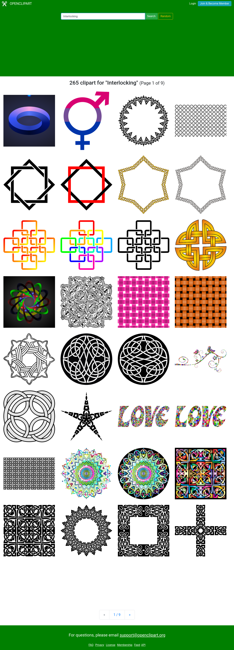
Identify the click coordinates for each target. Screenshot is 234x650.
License (110, 645)
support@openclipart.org (142, 635)
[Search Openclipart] (103, 16)
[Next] (130, 615)
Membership (124, 645)
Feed (137, 645)
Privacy (99, 645)
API (143, 645)
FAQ (90, 645)
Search (151, 16)
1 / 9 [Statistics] (117, 615)
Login (192, 3)
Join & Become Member (214, 3)
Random (165, 16)
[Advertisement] (117, 48)
